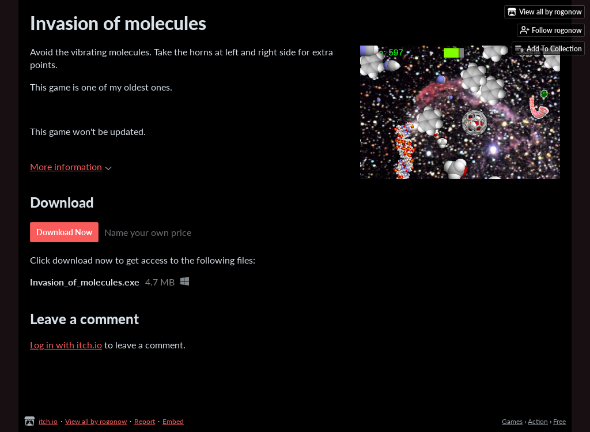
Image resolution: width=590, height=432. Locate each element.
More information (71, 166)
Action (538, 421)
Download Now (64, 232)
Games (512, 421)
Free (559, 421)
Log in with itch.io (66, 344)
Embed (173, 421)
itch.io (48, 421)
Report (144, 421)
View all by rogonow (96, 421)
